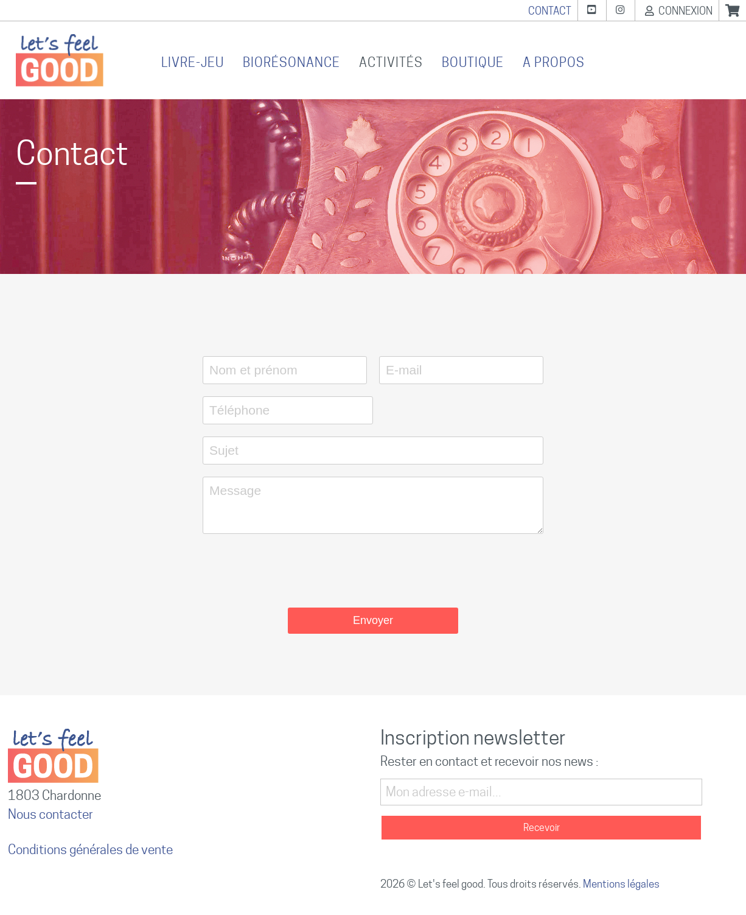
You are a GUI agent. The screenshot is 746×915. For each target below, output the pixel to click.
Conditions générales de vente (90, 849)
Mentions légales (621, 884)
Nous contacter (50, 814)
